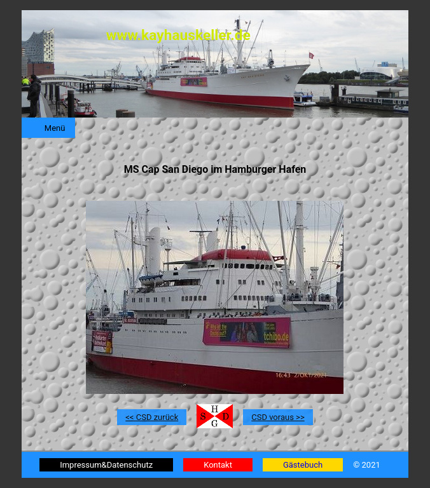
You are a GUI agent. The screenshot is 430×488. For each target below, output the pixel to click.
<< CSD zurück (151, 417)
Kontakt (218, 465)
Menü (55, 128)
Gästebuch (302, 465)
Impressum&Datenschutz (106, 465)
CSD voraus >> (277, 417)
